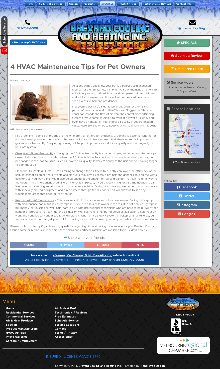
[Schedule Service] (4, 49)
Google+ (186, 214)
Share (29, 244)
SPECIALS (107, 3)
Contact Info (184, 3)
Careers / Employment (22, 340)
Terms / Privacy (66, 332)
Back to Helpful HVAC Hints (28, 42)
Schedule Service (67, 320)
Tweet (66, 244)
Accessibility (64, 336)
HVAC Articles (127, 3)
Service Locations (67, 324)
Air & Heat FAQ (65, 308)
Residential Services (20, 312)
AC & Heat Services (50, 3)
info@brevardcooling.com (192, 28)
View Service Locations (186, 161)
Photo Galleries (16, 336)
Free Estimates (65, 316)
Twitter (186, 196)
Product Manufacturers (22, 328)
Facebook (187, 187)
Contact (60, 328)
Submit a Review (187, 56)
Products (89, 3)
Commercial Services (20, 316)
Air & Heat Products (20, 320)
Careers (74, 3)
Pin (140, 244)
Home (30, 3)
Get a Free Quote (187, 69)
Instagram (187, 205)
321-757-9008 (27, 28)
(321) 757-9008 (132, 260)
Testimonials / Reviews (157, 3)
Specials (12, 324)
